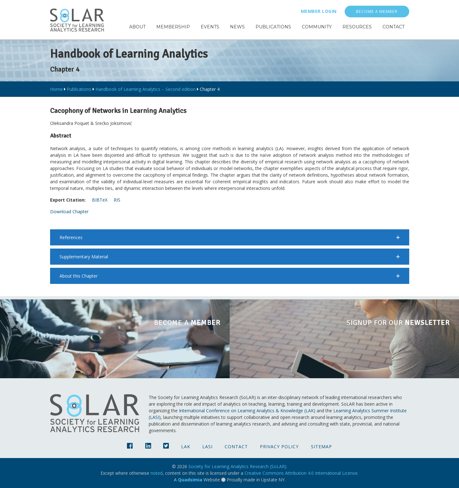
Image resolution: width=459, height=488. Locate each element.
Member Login (319, 11)
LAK (185, 447)
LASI (207, 447)
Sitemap (321, 447)
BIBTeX (99, 200)
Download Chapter (69, 212)
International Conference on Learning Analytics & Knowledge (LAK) (247, 411)
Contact (236, 447)
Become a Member (377, 11)
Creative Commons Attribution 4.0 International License (301, 473)
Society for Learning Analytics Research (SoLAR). (237, 466)
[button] (229, 237)
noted (157, 473)
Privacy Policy (279, 447)
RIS (117, 200)
